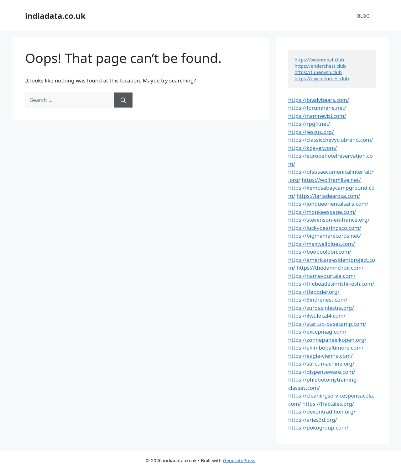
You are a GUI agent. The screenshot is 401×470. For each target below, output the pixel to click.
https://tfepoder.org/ (314, 291)
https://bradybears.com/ (318, 99)
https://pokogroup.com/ (318, 427)
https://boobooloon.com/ (319, 251)
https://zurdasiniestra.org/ (321, 307)
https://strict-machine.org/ (321, 363)
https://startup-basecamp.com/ (327, 323)
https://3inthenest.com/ (317, 299)
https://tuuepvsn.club (318, 72)
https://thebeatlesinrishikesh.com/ (331, 283)
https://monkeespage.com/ (322, 211)
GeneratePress (239, 460)
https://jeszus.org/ (311, 131)
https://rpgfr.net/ (309, 123)
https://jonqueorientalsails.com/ (328, 203)
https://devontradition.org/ (322, 411)
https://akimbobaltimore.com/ (326, 347)
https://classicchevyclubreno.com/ (330, 139)
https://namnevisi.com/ (317, 115)
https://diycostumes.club (321, 78)
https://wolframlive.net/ (331, 179)
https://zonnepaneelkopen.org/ (327, 339)
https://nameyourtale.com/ (322, 275)
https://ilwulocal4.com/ (317, 315)
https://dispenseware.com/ (321, 371)
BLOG (363, 16)
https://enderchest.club (320, 66)
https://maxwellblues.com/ (321, 243)
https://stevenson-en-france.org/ (329, 219)
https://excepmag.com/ (317, 331)
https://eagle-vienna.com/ (320, 355)
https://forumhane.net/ (317, 107)
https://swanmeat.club (319, 59)
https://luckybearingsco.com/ (324, 227)
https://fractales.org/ (328, 403)
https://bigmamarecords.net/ (324, 235)
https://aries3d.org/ (312, 419)
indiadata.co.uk (55, 15)
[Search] (123, 100)
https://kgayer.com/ (312, 147)
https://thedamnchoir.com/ (330, 267)
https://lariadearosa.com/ (328, 195)
